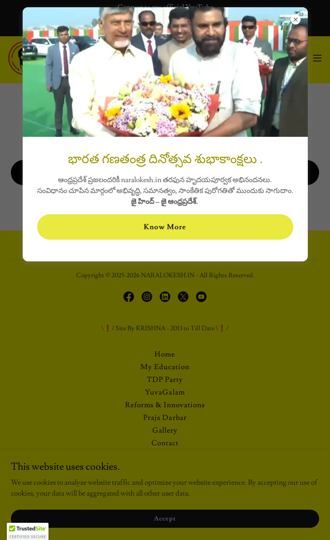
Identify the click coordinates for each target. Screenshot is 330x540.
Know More (165, 226)
